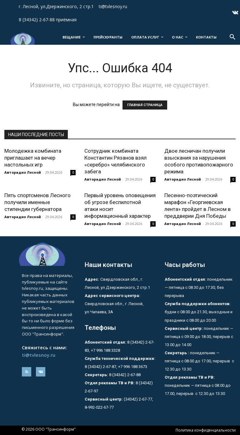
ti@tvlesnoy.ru (38, 355)
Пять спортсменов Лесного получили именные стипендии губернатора (37, 202)
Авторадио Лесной (22, 172)
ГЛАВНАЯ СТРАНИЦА (144, 105)
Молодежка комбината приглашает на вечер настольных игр (32, 158)
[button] (232, 37)
